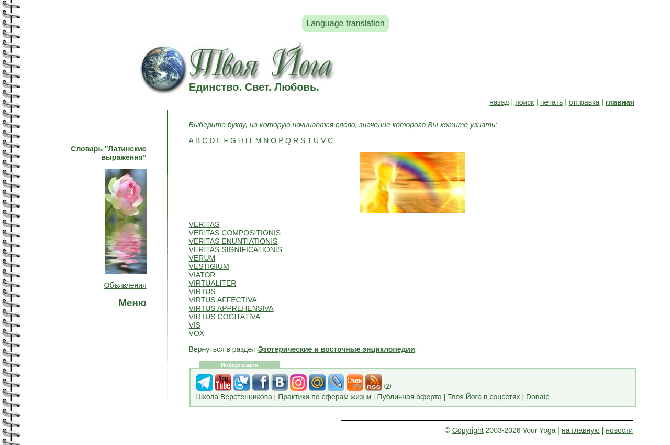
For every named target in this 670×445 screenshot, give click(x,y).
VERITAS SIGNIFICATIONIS (235, 249)
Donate (538, 397)
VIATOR (202, 274)
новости (619, 430)
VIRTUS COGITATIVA (225, 316)
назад (499, 102)
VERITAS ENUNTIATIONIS (233, 241)
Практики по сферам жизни (324, 397)
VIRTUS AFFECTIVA (223, 300)
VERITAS (204, 224)
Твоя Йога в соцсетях (484, 397)
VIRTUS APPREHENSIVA (231, 308)
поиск (524, 102)
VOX (197, 333)
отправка (584, 102)
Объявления (125, 285)
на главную (581, 430)
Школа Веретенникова (234, 397)
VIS (195, 325)
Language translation (345, 23)
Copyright (468, 430)
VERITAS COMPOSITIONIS (235, 233)
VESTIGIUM (209, 266)
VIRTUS (202, 291)
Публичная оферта (409, 397)
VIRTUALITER (213, 283)
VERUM (202, 258)
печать (551, 102)
